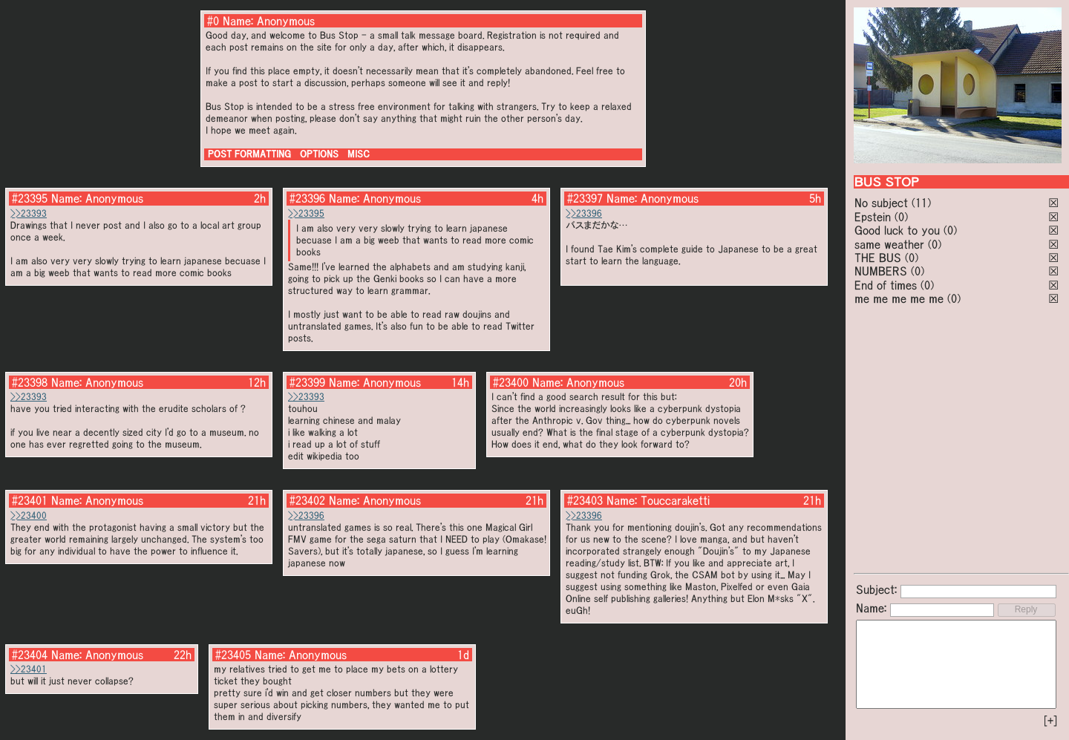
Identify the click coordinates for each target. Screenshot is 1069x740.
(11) (921, 203)
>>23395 (306, 213)
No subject (883, 203)
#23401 (30, 500)
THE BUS (877, 257)
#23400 (511, 382)
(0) (901, 217)
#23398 (30, 382)
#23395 (30, 198)
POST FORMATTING (249, 154)
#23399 (307, 382)
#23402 (307, 500)
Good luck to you (897, 230)
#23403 (585, 500)
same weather (889, 244)
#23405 (233, 655)
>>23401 (28, 669)
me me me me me (899, 298)
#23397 (585, 198)
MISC (358, 154)
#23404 (30, 655)
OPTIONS (319, 154)
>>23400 (28, 515)
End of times (885, 285)
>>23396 (584, 213)
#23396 (307, 198)
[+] (1050, 721)
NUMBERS (880, 271)
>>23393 (28, 213)
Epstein (872, 217)
